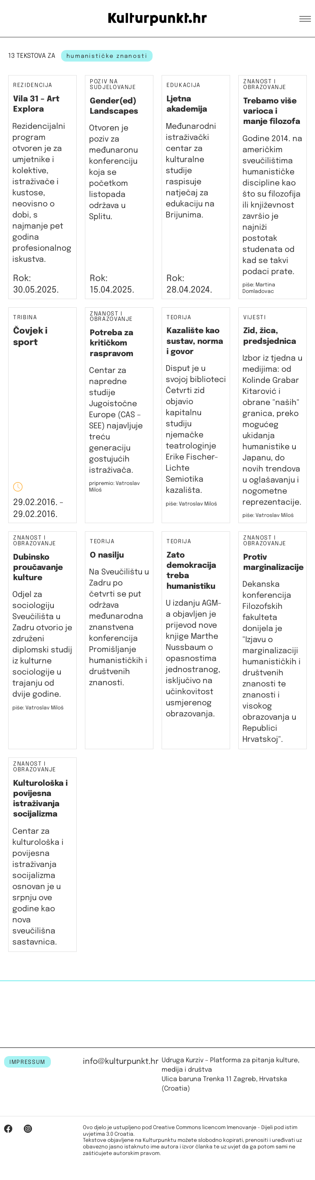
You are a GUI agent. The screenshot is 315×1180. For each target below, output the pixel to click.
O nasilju (107, 555)
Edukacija (184, 85)
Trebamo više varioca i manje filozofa (271, 111)
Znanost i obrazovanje (264, 84)
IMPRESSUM (27, 1062)
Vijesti (254, 317)
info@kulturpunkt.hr (121, 1062)
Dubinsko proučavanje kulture (38, 567)
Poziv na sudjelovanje (113, 84)
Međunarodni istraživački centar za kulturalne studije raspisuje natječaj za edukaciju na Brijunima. (191, 171)
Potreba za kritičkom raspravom (111, 343)
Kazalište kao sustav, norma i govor (195, 341)
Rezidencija (32, 85)
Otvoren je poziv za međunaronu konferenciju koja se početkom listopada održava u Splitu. (113, 172)
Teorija (179, 317)
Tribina (25, 317)
